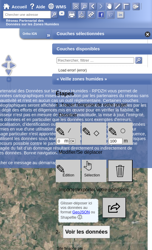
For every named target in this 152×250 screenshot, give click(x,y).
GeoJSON (81, 212)
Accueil (15, 6)
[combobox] (62, 13)
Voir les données (86, 232)
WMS (57, 6)
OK (72, 141)
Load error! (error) (72, 70)
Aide (38, 6)
